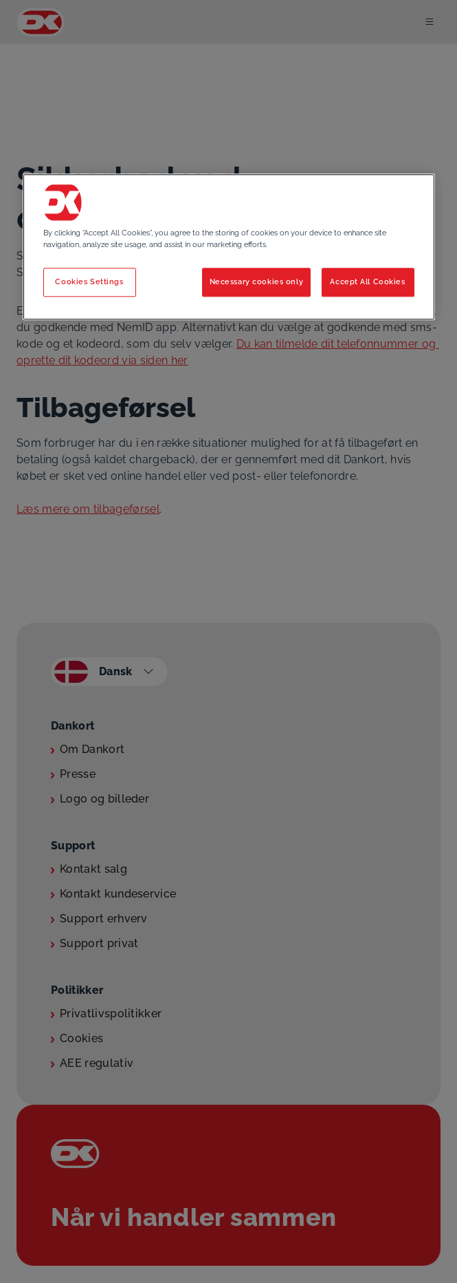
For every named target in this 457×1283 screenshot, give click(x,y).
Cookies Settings (89, 281)
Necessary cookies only (257, 281)
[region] (229, 246)
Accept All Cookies (367, 281)
